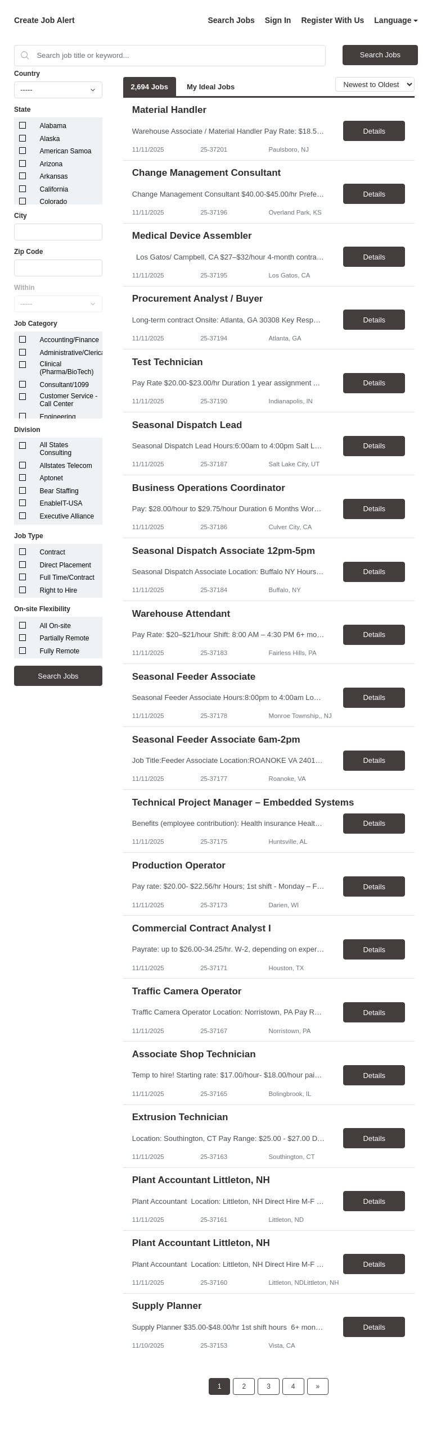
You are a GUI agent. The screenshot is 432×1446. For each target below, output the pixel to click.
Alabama (53, 126)
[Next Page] (318, 1386)
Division (27, 430)
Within (24, 288)
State (22, 109)
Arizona (51, 164)
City (20, 216)
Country (27, 74)
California (54, 189)
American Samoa (66, 151)
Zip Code (28, 252)
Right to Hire (59, 590)
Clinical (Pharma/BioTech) (67, 368)
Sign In (278, 20)
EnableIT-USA (61, 503)
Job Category (35, 324)
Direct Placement (65, 565)
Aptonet (51, 478)
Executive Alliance (67, 516)
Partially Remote (64, 638)
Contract (52, 552)
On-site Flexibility (42, 609)
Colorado (54, 202)
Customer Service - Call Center (69, 400)
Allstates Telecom (66, 466)
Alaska (50, 139)
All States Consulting (56, 449)
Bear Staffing (59, 491)
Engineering (58, 417)
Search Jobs (231, 20)
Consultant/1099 (64, 385)
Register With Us (332, 20)
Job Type (28, 536)
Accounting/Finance (69, 340)
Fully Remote (60, 651)
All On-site (55, 626)
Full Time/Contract (67, 577)
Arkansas (54, 176)
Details (374, 131)
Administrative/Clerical (73, 353)
